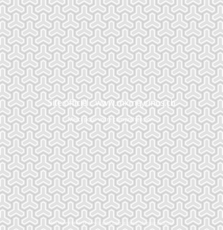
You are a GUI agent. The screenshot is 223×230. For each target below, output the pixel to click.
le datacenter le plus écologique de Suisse (136, 223)
